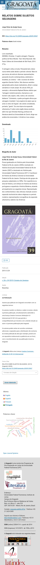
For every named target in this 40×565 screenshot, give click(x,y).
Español (8, 398)
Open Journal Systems (10, 453)
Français (8, 402)
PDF (6, 260)
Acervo (10, 7)
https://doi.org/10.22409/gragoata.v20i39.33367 (21, 36)
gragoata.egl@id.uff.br (17, 509)
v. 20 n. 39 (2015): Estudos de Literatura (14, 9)
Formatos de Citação (10, 372)
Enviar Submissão (10, 382)
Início (3, 7)
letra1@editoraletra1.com (12, 518)
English (7, 395)
